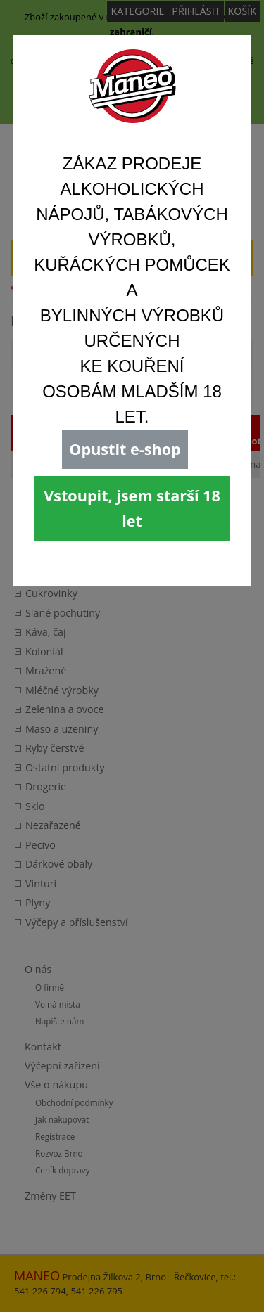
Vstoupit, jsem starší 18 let (132, 508)
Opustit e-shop (124, 449)
